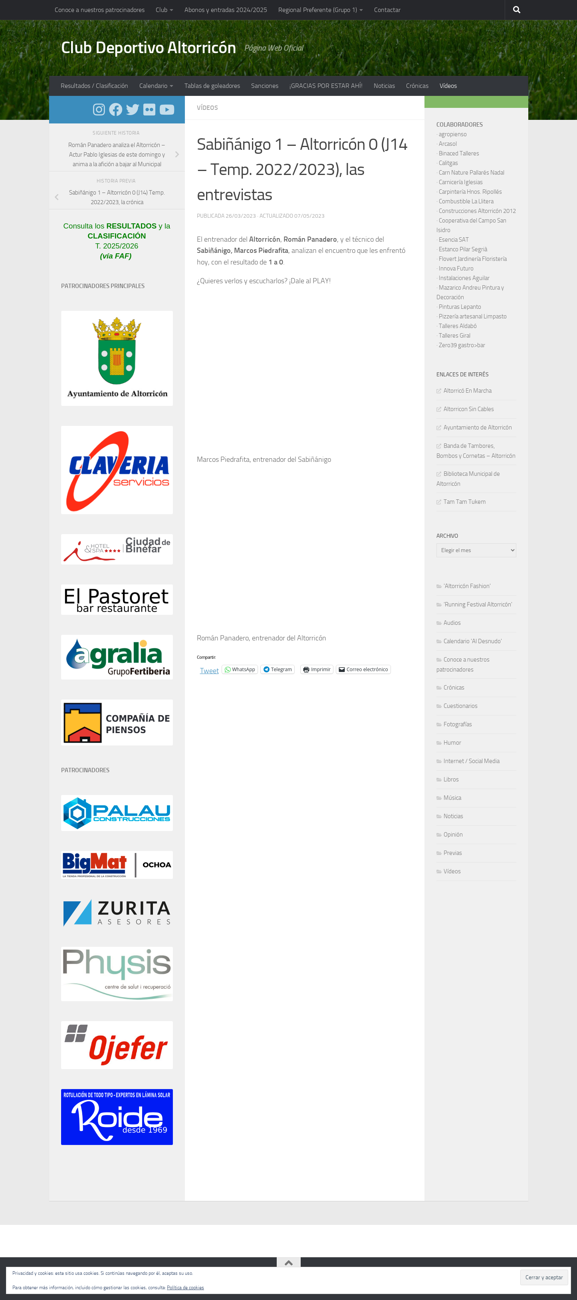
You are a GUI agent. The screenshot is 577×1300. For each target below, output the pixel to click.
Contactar (387, 10)
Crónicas (417, 85)
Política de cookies (185, 1287)
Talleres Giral (454, 335)
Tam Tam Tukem (465, 501)
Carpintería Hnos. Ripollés (470, 191)
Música (452, 797)
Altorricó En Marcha (468, 390)
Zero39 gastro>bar (462, 345)
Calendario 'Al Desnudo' (473, 641)
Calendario (153, 85)
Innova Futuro (456, 268)
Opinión (453, 834)
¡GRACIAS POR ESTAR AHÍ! (326, 85)
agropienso (453, 134)
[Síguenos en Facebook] (116, 109)
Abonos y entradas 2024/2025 (225, 10)
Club (161, 10)
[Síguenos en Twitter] (132, 109)
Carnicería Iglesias (461, 182)
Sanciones (264, 85)
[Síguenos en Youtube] (166, 109)
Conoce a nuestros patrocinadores (100, 10)
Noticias (384, 85)
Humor (452, 742)
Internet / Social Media (472, 761)
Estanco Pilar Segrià (463, 249)
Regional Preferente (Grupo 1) (317, 10)
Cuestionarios (461, 706)
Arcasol (448, 143)
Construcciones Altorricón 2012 (477, 211)
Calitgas (448, 163)
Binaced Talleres (459, 153)
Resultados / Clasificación (94, 85)
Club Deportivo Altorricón (148, 48)
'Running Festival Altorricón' (478, 604)
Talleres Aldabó (458, 326)
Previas (453, 853)
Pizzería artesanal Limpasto (473, 316)
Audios (452, 622)
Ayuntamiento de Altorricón (478, 427)
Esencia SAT (454, 239)
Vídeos (448, 85)
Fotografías (458, 724)
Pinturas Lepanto (460, 306)
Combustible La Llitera (466, 201)
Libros (451, 779)
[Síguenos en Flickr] (149, 109)
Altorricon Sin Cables (469, 409)
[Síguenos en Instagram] (99, 109)
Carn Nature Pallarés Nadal (471, 172)
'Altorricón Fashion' (467, 586)
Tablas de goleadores (212, 85)
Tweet (209, 669)
